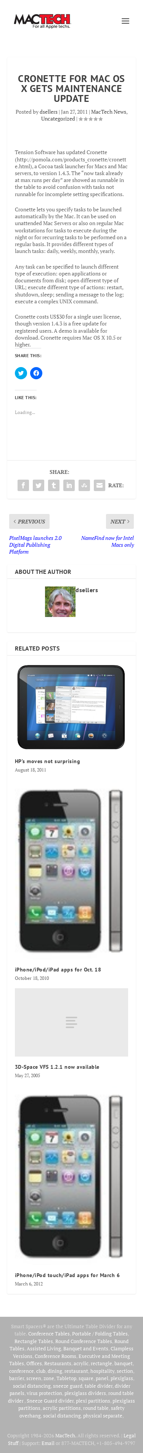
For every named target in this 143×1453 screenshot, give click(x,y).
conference (21, 1371)
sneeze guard (67, 1385)
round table (96, 1408)
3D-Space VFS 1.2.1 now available (57, 1066)
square (86, 1378)
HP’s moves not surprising (47, 761)
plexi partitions (93, 1400)
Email (48, 1443)
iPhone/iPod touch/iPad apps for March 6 (67, 1275)
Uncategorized (58, 118)
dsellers (49, 111)
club (40, 1371)
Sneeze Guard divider (50, 1400)
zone (48, 1378)
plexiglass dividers (85, 1393)
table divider (98, 1385)
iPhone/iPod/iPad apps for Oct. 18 (58, 969)
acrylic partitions (62, 1408)
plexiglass (122, 1378)
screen (33, 1378)
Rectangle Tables (33, 1341)
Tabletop (66, 1378)
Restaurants (57, 1363)
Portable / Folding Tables (100, 1333)
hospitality (102, 1371)
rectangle (101, 1363)
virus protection (44, 1393)
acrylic (81, 1363)
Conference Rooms (55, 1356)
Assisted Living (44, 1348)
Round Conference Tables (83, 1341)
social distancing (32, 1385)
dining (55, 1371)
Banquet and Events (85, 1348)
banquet (123, 1363)
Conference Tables (49, 1333)
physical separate (102, 1415)
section (125, 1371)
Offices (34, 1363)
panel (102, 1378)
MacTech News (108, 111)
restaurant (76, 1371)
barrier (16, 1378)
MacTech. (65, 1435)
